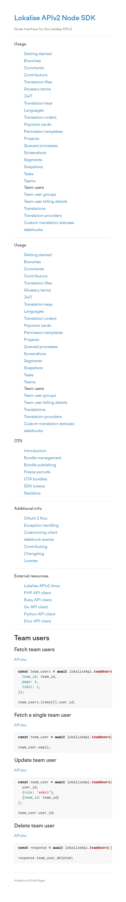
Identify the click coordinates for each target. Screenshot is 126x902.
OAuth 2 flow (36, 518)
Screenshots (35, 152)
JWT (28, 96)
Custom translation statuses (49, 222)
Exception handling (41, 525)
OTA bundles (35, 479)
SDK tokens (34, 486)
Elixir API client (37, 621)
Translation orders (40, 117)
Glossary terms (37, 89)
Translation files (38, 82)
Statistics (32, 493)
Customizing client (41, 532)
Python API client (39, 614)
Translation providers (43, 215)
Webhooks (33, 229)
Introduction (35, 450)
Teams (29, 181)
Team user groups (40, 194)
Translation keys (38, 103)
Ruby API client (38, 600)
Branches (32, 60)
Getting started (38, 53)
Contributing (35, 546)
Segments (33, 159)
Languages (34, 110)
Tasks (28, 174)
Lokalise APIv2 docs (42, 585)
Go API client (36, 607)
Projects (31, 138)
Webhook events (39, 539)
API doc (20, 660)
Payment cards (37, 124)
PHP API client (37, 593)
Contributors (35, 75)
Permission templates (43, 131)
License (31, 560)
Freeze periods (37, 472)
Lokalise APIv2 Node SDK (55, 18)
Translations (34, 208)
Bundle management (42, 458)
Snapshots (33, 167)
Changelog (34, 553)
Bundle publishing (40, 465)
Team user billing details (45, 201)
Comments (34, 68)
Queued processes (41, 145)
